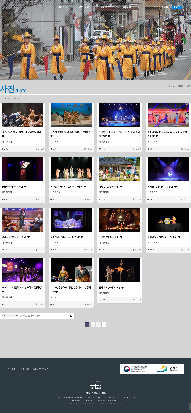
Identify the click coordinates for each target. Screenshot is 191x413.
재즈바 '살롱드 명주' (111, 237)
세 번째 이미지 (97, 44)
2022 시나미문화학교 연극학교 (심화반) (22, 289)
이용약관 (25, 369)
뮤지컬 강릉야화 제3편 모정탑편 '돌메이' (70, 134)
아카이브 (105, 7)
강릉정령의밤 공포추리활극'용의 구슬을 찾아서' (167, 134)
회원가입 (165, 7)
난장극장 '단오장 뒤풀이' (16, 237)
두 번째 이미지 (91, 44)
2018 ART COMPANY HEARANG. (91, 404)
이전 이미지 (71, 44)
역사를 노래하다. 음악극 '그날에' (68, 187)
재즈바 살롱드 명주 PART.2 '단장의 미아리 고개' (119, 134)
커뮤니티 (126, 7)
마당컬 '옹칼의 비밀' (111, 187)
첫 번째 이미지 (84, 44)
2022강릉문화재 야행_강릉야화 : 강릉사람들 (70, 289)
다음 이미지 (120, 44)
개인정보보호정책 (40, 369)
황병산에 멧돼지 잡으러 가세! (66, 237)
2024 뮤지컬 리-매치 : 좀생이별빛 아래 (21, 134)
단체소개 (62, 7)
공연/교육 (84, 7)
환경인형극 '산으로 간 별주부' (163, 237)
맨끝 (103, 324)
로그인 (156, 7)
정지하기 (111, 44)
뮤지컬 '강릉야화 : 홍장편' (162, 187)
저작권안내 (12, 369)
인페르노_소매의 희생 (111, 287)
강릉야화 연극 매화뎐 (14, 187)
